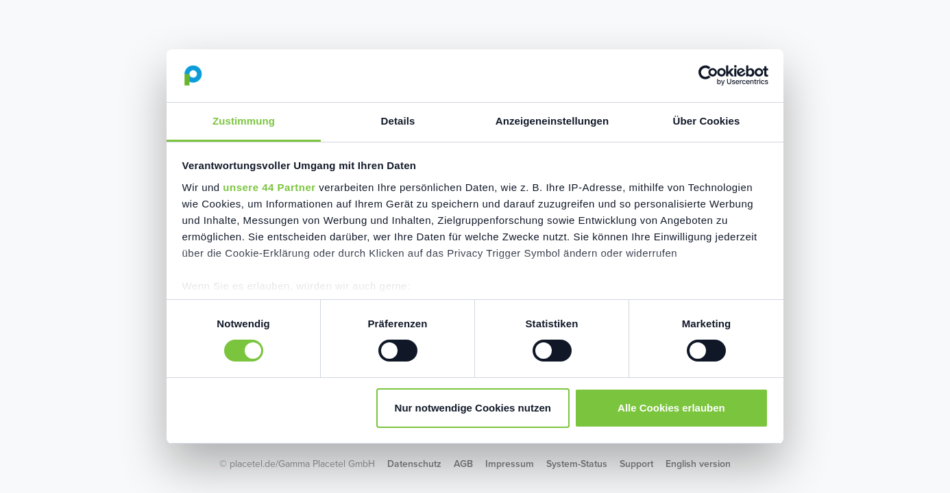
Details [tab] (398, 121)
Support (636, 464)
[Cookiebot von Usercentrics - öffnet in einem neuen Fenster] (708, 75)
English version (698, 464)
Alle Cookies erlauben (671, 408)
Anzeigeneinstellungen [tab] (552, 121)
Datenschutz (414, 464)
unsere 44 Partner (269, 187)
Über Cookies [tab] (706, 121)
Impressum (509, 464)
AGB (463, 464)
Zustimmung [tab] (243, 121)
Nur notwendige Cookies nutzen (473, 408)
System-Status (576, 464)
